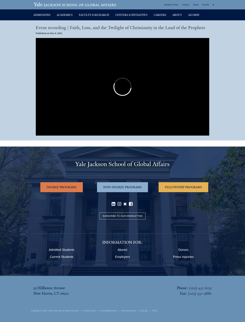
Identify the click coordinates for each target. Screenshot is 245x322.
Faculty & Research (94, 15)
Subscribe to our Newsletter (122, 216)
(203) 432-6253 (200, 288)
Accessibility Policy (108, 310)
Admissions (41, 15)
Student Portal (171, 4)
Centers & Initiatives (131, 15)
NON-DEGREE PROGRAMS (122, 187)
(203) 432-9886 (200, 293)
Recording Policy (128, 310)
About (177, 15)
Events (205, 4)
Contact (185, 4)
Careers (160, 15)
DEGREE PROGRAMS (62, 187)
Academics (65, 15)
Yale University (54, 310)
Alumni (193, 15)
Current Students (61, 257)
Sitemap (144, 310)
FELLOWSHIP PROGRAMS (183, 187)
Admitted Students (61, 249)
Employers (122, 257)
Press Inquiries (183, 257)
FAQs (154, 310)
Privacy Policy (89, 310)
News (195, 4)
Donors (183, 249)
